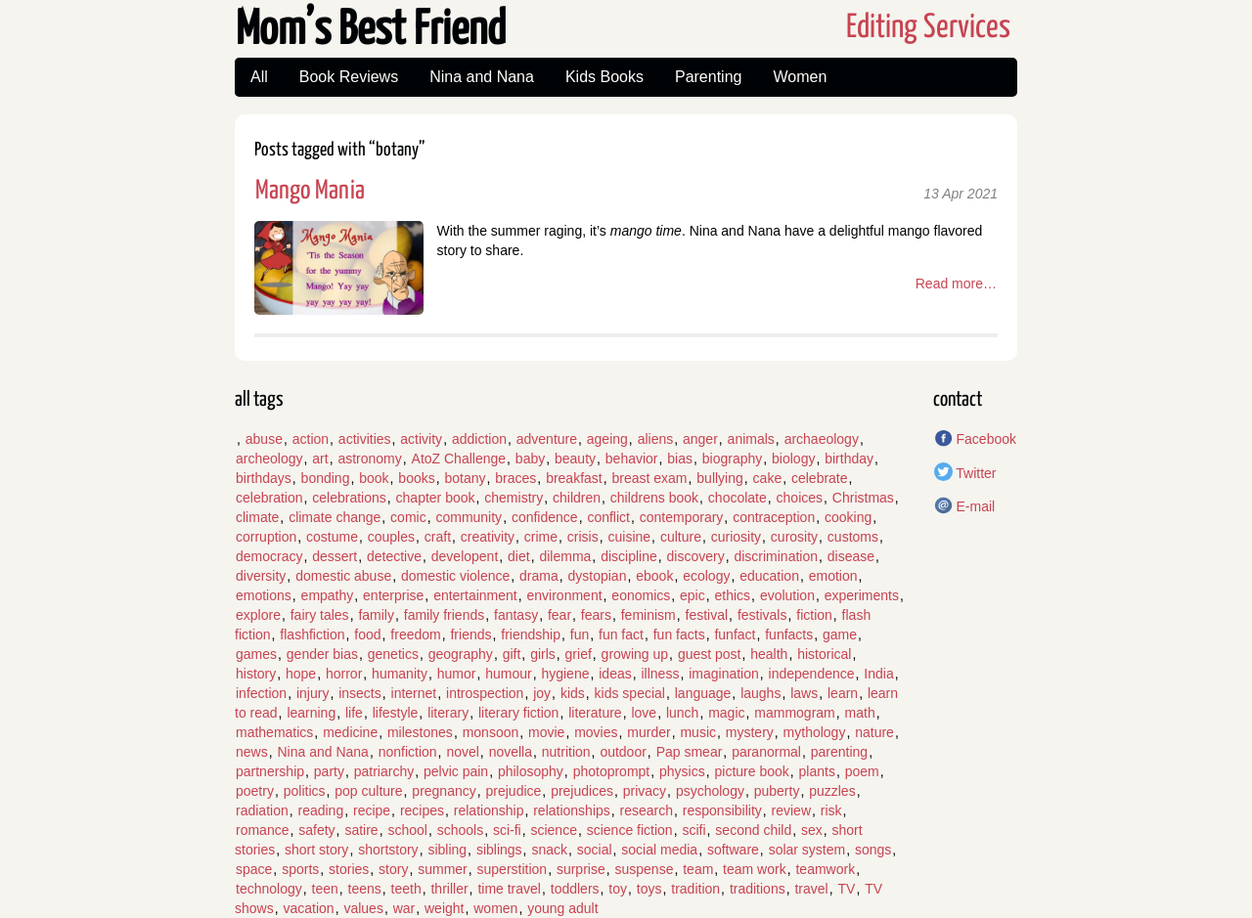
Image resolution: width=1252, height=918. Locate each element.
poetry (255, 791)
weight (444, 908)
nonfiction (408, 752)
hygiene (565, 673)
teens (364, 888)
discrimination (776, 556)
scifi (693, 830)
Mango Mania (310, 191)
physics (682, 771)
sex (812, 830)
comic (408, 517)
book (373, 478)
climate (257, 517)
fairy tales (320, 615)
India (878, 673)
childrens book (654, 497)
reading (320, 810)
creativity (487, 537)
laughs (760, 693)
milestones (420, 732)
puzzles (832, 791)
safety (316, 830)
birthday (849, 458)
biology (793, 458)
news (252, 752)
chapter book (435, 497)
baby (530, 458)
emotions (263, 595)
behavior (631, 458)
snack (549, 849)
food (367, 634)
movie (546, 732)
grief (578, 654)
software (733, 849)
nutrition (566, 752)
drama (539, 576)
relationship (489, 810)
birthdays (263, 478)
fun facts (679, 634)
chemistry (513, 497)
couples (391, 537)
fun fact (621, 634)
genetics (393, 654)
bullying (719, 478)
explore (258, 615)
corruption (266, 537)
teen (325, 888)
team (698, 869)
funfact (734, 634)
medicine (350, 732)
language (703, 693)
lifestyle (396, 713)
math (860, 713)
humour (508, 673)
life (354, 713)
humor (456, 673)
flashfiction (312, 634)
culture (680, 537)
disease (850, 556)
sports (300, 869)
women (495, 908)
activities (364, 439)
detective (394, 556)
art (320, 458)
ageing (607, 439)
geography (460, 654)
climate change (334, 517)
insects (359, 693)
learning (311, 713)
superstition (512, 869)
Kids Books (604, 76)
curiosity (736, 537)
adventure (546, 439)
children (577, 497)
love (643, 713)
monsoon (491, 732)
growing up (635, 654)
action (310, 439)
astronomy (369, 458)
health (768, 654)
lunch (682, 713)
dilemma (565, 556)
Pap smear (689, 752)
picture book (752, 771)
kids (572, 693)
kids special (630, 693)
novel (462, 752)
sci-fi (507, 830)
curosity (794, 537)
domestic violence (455, 576)
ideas (615, 673)
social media (659, 849)
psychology (710, 791)
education (769, 576)
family (376, 615)
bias (680, 458)
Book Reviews (348, 76)
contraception (774, 517)
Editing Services (928, 28)
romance (262, 830)
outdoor (623, 752)
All (259, 76)
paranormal (766, 752)
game (840, 634)
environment (565, 595)
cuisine (629, 537)
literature (594, 713)
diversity (261, 576)
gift (512, 654)
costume (332, 537)
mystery (750, 732)
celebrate (819, 478)
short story (316, 849)
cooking (848, 517)
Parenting (708, 76)
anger (700, 439)
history (256, 673)
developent (465, 556)
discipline (629, 556)
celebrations (349, 497)
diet (519, 556)
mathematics (274, 732)
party (329, 771)
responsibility (722, 810)
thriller (449, 888)
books (416, 478)
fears (596, 615)
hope (301, 673)
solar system (807, 849)
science (553, 830)
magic (726, 713)
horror (344, 673)
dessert (334, 556)
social (594, 849)
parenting (839, 752)
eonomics (640, 595)
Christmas (863, 497)
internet (414, 693)
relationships (571, 810)
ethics (733, 595)
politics (305, 791)
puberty (777, 791)
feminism (648, 615)
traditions (757, 888)
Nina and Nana (481, 76)
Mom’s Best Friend (371, 31)
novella (510, 752)
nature (874, 732)
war (404, 908)
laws (804, 693)
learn (842, 693)
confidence (545, 517)
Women (800, 76)
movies (595, 732)
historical (824, 654)
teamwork (825, 869)
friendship (530, 634)
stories (349, 869)
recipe (371, 810)
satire (361, 830)
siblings (499, 849)
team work (754, 869)
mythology (814, 732)
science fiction (630, 830)
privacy (644, 791)
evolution (787, 595)
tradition (695, 888)
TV (846, 888)
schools (460, 830)
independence (812, 673)
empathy (327, 595)
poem (862, 771)
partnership (270, 771)
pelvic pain (456, 771)
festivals (762, 615)
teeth (406, 888)
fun (579, 634)
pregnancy (443, 791)
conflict (608, 517)
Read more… (956, 283)
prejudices (582, 791)
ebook (654, 576)
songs (873, 849)
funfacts (789, 634)
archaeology (821, 439)
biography (732, 458)
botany (464, 478)
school (406, 830)
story (393, 869)
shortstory (388, 849)
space (254, 869)
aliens (656, 439)
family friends (444, 615)
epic (692, 595)
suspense (643, 869)
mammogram (794, 713)
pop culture (368, 791)
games (256, 654)
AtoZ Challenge (459, 458)
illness (660, 673)
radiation (262, 810)
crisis (583, 537)
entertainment (475, 595)
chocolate (737, 497)
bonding (325, 478)
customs (852, 537)
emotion (833, 576)
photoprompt (611, 771)
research (646, 810)
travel (810, 888)
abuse (264, 439)
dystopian (597, 576)
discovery (696, 556)
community (468, 517)
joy (542, 693)
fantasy (516, 615)
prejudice (514, 791)
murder (648, 732)
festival (707, 615)
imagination (724, 673)
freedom (415, 634)
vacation (308, 908)
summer (443, 869)
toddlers (575, 888)
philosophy (530, 771)
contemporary (682, 517)
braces (515, 478)
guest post (709, 654)
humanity (399, 673)
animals (751, 439)
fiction (814, 615)
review (791, 810)
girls (543, 654)
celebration (269, 497)
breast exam (650, 478)
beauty (575, 458)
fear (559, 615)
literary (448, 713)
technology (269, 888)
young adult (562, 908)
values (362, 908)
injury (312, 693)
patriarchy (384, 771)
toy (617, 888)
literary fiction (518, 713)
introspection (484, 693)
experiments (862, 595)
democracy (269, 556)
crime (541, 537)
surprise (581, 869)
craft (438, 537)
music (698, 732)
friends (470, 634)
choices (800, 497)
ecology (706, 576)
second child (753, 830)
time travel (509, 888)
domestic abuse (343, 576)
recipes (422, 810)
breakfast (574, 478)
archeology (269, 458)
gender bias (322, 654)
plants (817, 771)
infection (261, 693)
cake (767, 478)
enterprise (393, 595)
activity (421, 439)
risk (831, 810)
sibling (447, 849)
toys (649, 888)
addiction (479, 439)
